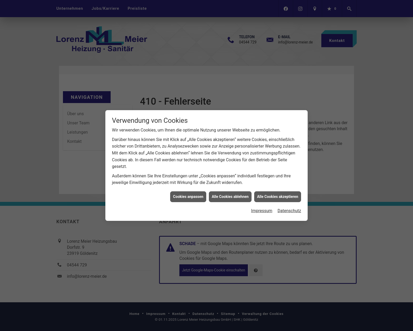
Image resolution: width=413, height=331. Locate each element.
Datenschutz (289, 207)
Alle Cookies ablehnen (230, 193)
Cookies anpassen (188, 193)
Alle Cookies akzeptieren (277, 193)
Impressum (261, 207)
